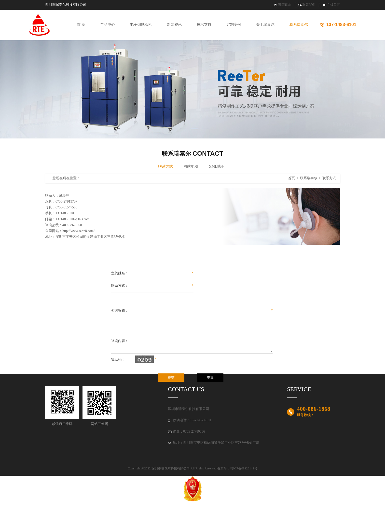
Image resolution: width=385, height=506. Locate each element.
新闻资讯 (174, 25)
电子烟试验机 (141, 25)
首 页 (81, 25)
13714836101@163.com (72, 219)
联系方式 (165, 166)
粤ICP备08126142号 (243, 468)
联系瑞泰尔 (298, 25)
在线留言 (333, 5)
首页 (291, 178)
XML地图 (216, 166)
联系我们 (308, 5)
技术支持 (204, 25)
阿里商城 (284, 5)
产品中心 (107, 25)
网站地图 (190, 166)
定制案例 (233, 25)
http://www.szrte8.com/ (78, 231)
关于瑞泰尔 (265, 25)
